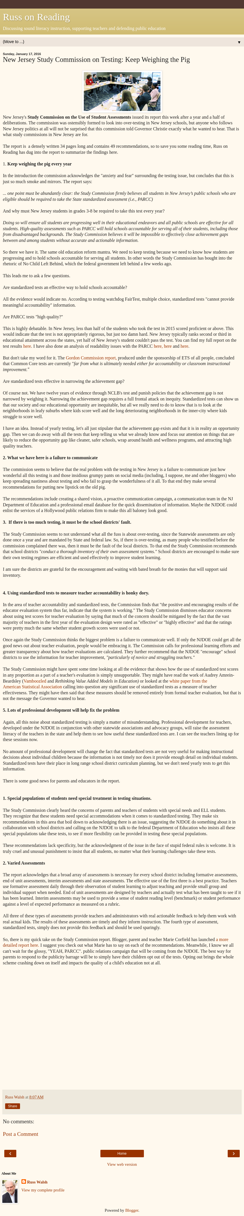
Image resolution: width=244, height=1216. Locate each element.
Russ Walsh (37, 1182)
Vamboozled (35, 681)
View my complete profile (43, 1190)
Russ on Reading (36, 16)
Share (12, 1106)
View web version (122, 1164)
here (27, 346)
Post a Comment (20, 1134)
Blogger (131, 1210)
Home (121, 1154)
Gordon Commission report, (91, 357)
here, (158, 346)
